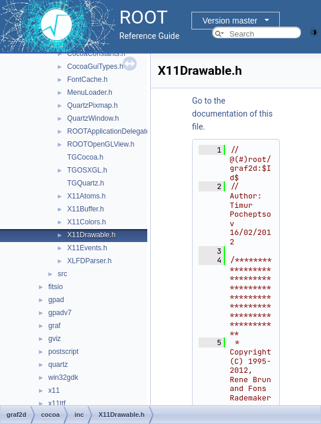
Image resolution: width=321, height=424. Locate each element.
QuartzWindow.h (93, 118)
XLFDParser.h (89, 261)
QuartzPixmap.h (92, 105)
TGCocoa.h (85, 157)
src (62, 274)
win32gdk (63, 377)
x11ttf (56, 403)
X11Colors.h (86, 222)
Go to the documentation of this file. (232, 113)
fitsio (55, 287)
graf (54, 326)
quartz (58, 364)
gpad (56, 300)
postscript (63, 351)
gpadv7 (59, 313)
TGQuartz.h (85, 183)
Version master (230, 20)
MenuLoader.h (89, 92)
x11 (53, 390)
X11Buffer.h (85, 209)
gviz (54, 338)
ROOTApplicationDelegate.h (111, 131)
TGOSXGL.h (87, 170)
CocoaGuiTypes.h (95, 66)
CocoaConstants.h (96, 53)
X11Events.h (87, 248)
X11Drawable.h (91, 235)
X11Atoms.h (86, 196)
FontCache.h (87, 79)
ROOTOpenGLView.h (100, 144)
